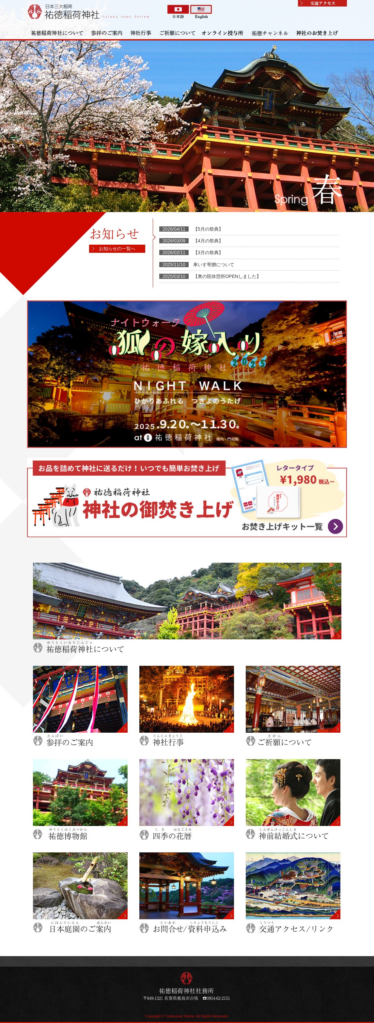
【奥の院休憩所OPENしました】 (227, 276)
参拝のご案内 (107, 32)
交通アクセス (322, 3)
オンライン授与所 (223, 32)
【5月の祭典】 (208, 229)
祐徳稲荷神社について (57, 32)
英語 (201, 12)
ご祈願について (177, 32)
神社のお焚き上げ (317, 32)
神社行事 (141, 32)
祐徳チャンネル (270, 32)
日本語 (178, 12)
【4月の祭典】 (208, 240)
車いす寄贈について (213, 264)
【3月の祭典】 (208, 252)
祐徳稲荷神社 (89, 11)
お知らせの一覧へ (117, 248)
